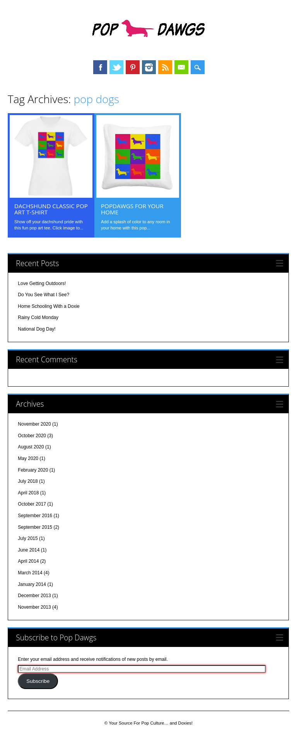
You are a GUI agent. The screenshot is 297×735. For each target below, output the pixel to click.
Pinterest (133, 67)
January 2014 (32, 584)
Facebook (100, 67)
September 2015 (35, 527)
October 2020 (32, 435)
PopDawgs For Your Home (132, 209)
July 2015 (28, 538)
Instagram (149, 67)
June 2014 (28, 550)
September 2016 (35, 515)
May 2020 (28, 458)
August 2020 (31, 447)
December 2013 (34, 595)
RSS (165, 67)
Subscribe (38, 681)
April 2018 (28, 493)
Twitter (116, 67)
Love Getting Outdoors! (42, 283)
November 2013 (34, 607)
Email (181, 67)
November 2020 (34, 424)
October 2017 (32, 504)
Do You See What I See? (43, 294)
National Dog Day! (36, 329)
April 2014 (28, 561)
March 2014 (30, 572)
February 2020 (33, 470)
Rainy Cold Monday (38, 317)
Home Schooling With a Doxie (48, 306)
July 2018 (28, 481)
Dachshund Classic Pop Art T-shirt (51, 209)
